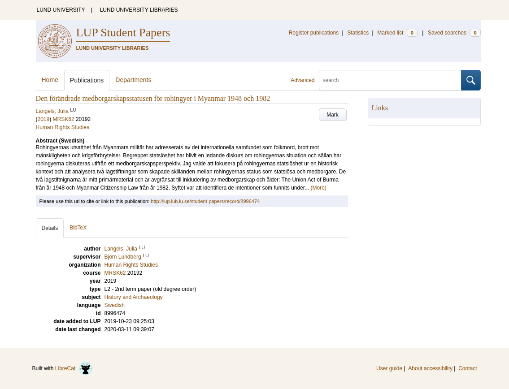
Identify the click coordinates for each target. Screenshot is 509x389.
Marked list (397, 33)
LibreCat (74, 368)
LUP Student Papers (123, 32)
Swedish (114, 305)
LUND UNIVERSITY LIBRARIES (139, 10)
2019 (44, 119)
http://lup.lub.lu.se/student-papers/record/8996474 (205, 201)
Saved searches (454, 33)
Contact (467, 368)
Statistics (358, 33)
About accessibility (430, 368)
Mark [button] (332, 115)
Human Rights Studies (62, 127)
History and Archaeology (133, 297)
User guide (389, 368)
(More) (318, 188)
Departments (133, 79)
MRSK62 (63, 119)
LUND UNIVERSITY (61, 10)
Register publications (314, 33)
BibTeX (78, 228)
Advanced (302, 80)
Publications (87, 80)
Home (50, 79)
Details (50, 228)
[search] (390, 80)
